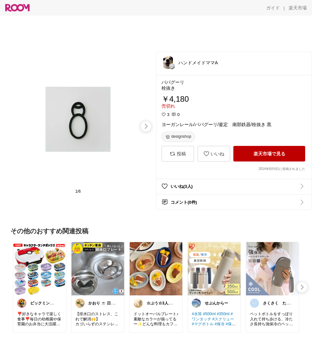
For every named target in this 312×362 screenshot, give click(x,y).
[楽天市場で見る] (269, 154)
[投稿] (178, 154)
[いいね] (214, 154)
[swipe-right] (146, 126)
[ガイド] (273, 8)
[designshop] (178, 137)
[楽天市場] (298, 8)
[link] (39, 268)
